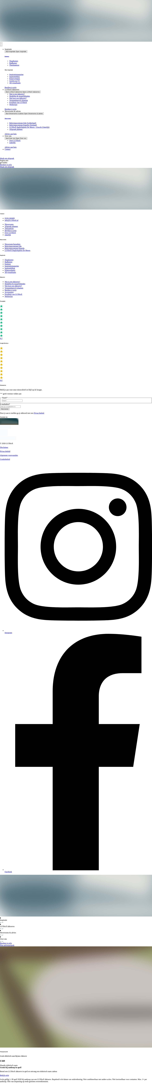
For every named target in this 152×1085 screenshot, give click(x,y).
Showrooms (8, 118)
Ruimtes (7, 56)
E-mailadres (5, 404)
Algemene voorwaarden (9, 455)
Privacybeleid (39, 413)
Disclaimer (4, 447)
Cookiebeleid (5, 459)
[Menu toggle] (1, 44)
